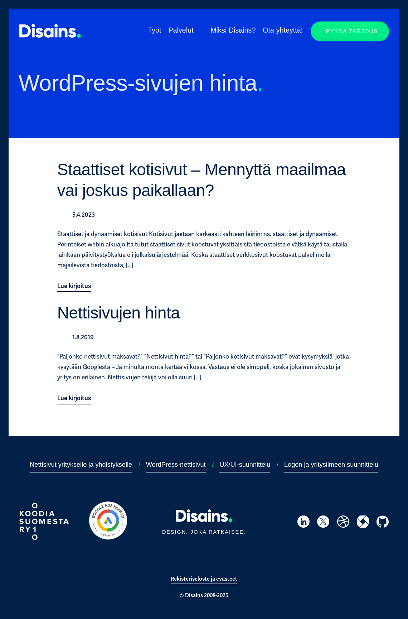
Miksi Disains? (233, 30)
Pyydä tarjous (352, 31)
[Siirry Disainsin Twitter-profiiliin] (323, 523)
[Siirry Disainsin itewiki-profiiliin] (363, 522)
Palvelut (180, 30)
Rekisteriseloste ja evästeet (204, 579)
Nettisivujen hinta (118, 312)
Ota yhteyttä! (283, 30)
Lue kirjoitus (74, 286)
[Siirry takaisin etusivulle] (50, 35)
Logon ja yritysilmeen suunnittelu (331, 464)
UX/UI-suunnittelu (244, 464)
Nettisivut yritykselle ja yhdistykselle (81, 464)
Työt (154, 30)
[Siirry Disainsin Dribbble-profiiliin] (343, 523)
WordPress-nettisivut (176, 464)
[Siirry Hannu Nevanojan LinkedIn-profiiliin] (303, 522)
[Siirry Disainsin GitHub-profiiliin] (383, 523)
